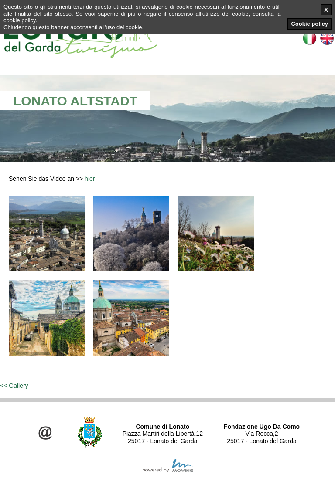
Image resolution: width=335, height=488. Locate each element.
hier (90, 178)
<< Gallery (14, 385)
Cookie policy (309, 23)
